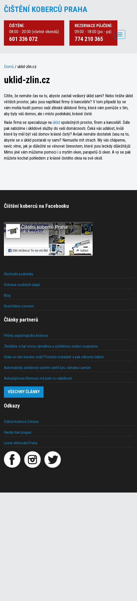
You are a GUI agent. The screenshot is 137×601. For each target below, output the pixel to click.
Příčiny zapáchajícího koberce (26, 335)
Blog (7, 295)
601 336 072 (23, 39)
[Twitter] (52, 459)
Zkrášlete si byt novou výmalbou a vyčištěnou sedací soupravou (51, 346)
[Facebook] (12, 459)
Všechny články (24, 391)
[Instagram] (32, 459)
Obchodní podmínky (18, 274)
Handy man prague (17, 432)
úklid (56, 122)
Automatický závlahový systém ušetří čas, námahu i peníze (47, 368)
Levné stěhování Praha (20, 443)
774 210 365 (89, 39)
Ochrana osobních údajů (22, 285)
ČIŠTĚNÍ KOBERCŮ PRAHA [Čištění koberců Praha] (45, 9)
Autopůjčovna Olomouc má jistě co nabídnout (38, 378)
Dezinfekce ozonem (19, 306)
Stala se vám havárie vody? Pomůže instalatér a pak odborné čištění (54, 357)
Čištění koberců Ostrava (21, 422)
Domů (9, 66)
